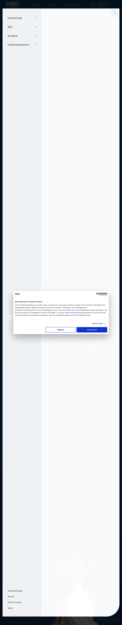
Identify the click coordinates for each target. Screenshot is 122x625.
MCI (101, 5)
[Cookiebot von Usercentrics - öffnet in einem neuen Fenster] (98, 294)
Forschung (51, 5)
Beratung (100, 619)
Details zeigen (97, 323)
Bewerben (113, 619)
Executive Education (73, 5)
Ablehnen (60, 330)
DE (111, 5)
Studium (36, 5)
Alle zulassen (92, 330)
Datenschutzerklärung (74, 313)
